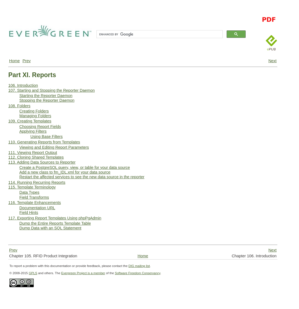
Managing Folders (35, 116)
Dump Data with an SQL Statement (50, 228)
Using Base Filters (46, 136)
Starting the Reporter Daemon (45, 95)
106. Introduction (23, 85)
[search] (159, 34)
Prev (26, 61)
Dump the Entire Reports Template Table (55, 223)
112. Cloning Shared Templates (36, 157)
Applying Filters (32, 131)
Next (272, 61)
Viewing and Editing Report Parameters (54, 147)
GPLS (33, 273)
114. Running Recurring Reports (36, 182)
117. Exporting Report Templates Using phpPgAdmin (54, 218)
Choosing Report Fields (40, 126)
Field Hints (28, 212)
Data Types (29, 192)
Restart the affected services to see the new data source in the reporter (82, 177)
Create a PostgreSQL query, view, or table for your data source (74, 167)
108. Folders (19, 106)
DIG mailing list (139, 266)
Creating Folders (34, 111)
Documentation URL (37, 208)
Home (14, 61)
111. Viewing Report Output (32, 152)
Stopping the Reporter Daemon (46, 100)
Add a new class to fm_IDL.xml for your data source (65, 172)
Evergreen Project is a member (83, 273)
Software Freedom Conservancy (137, 273)
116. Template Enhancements (34, 202)
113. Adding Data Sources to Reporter (41, 162)
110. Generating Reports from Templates (44, 142)
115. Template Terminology (32, 187)
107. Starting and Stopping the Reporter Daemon (51, 90)
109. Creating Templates (29, 121)
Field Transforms (34, 197)
